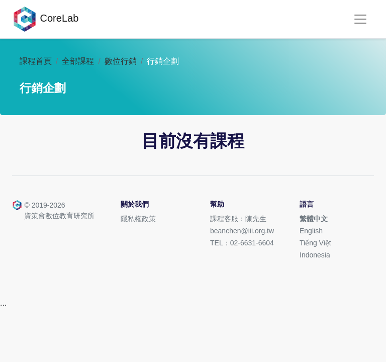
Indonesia (315, 255)
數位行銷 (121, 61)
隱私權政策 (138, 219)
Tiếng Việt (315, 243)
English (311, 231)
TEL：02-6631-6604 (242, 243)
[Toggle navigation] (360, 19)
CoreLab (45, 19)
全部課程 (78, 61)
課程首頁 (36, 61)
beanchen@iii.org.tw (242, 231)
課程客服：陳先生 (238, 219)
